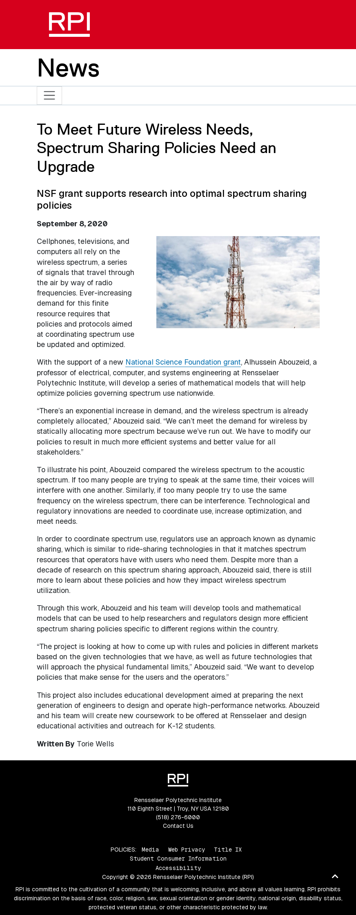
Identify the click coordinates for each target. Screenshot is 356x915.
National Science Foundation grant (183, 362)
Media (150, 849)
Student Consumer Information (178, 858)
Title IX (228, 849)
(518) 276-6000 (178, 817)
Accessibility (178, 868)
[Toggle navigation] (49, 95)
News (68, 67)
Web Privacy (186, 849)
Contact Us (178, 825)
